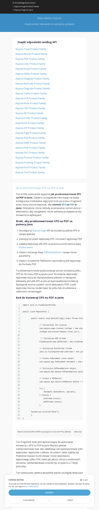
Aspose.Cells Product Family (30, 63)
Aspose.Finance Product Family (32, 157)
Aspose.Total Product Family (30, 49)
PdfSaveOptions (52, 252)
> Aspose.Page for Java (22, 10)
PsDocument (26, 247)
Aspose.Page (39, 230)
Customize (28, 500)
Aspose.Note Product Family (30, 103)
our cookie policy (31, 486)
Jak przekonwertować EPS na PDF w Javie (40, 188)
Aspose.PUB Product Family (30, 147)
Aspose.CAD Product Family (30, 108)
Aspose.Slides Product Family (31, 73)
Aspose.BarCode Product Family (32, 83)
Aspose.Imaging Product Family (32, 78)
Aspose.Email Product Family (30, 68)
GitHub (68, 431)
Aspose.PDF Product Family (30, 59)
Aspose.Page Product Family (30, 133)
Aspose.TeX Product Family (30, 172)
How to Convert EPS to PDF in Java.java (34, 431)
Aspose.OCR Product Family (30, 98)
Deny (70, 500)
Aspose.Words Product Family (31, 54)
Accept (49, 492)
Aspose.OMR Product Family (30, 142)
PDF (72, 204)
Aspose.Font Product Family (30, 167)
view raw (78, 431)
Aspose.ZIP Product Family (29, 128)
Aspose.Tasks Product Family (31, 93)
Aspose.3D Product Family (29, 113)
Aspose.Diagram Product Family (32, 88)
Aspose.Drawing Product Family (32, 162)
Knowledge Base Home (23, 2)
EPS (64, 204)
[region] (49, 363)
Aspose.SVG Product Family (30, 152)
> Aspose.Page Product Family (25, 6)
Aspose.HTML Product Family (31, 118)
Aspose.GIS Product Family (29, 123)
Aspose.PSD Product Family (30, 137)
